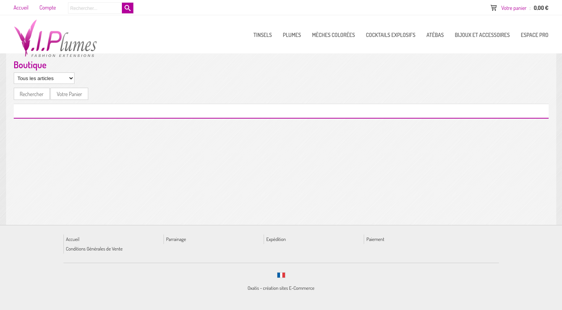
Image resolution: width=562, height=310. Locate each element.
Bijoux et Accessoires (482, 34)
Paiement (375, 239)
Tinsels (262, 34)
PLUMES (292, 34)
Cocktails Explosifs (391, 34)
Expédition (276, 239)
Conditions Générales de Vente (94, 248)
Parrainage (176, 239)
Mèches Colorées (333, 34)
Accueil (72, 239)
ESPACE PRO (534, 34)
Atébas (435, 34)
